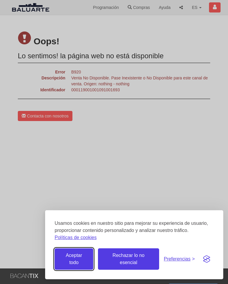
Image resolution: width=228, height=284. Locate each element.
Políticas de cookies (75, 237)
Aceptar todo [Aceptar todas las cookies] (74, 259)
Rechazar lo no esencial (129, 259)
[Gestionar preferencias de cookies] (179, 259)
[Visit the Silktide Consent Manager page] (207, 259)
